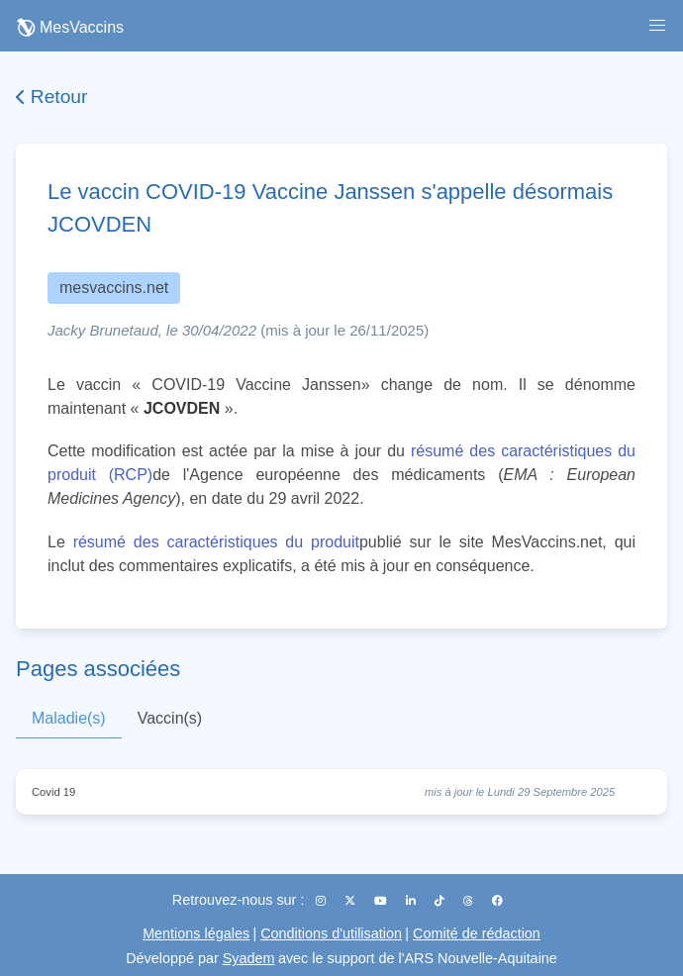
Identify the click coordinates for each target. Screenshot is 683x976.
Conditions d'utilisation (331, 933)
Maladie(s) (69, 718)
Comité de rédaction (476, 933)
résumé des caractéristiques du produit (216, 542)
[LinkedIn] (412, 901)
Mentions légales (196, 933)
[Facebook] (497, 901)
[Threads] (469, 901)
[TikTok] (441, 901)
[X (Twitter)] (351, 901)
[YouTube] (382, 901)
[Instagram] (322, 901)
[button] (657, 25)
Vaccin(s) (170, 718)
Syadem (249, 958)
